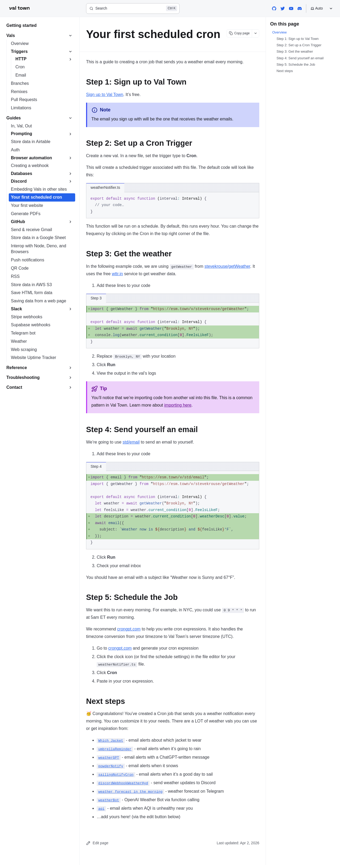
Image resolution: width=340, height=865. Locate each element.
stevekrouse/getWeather (227, 266)
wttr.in (117, 273)
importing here (177, 405)
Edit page (97, 843)
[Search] (133, 8)
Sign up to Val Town (104, 94)
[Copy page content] (239, 33)
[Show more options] (255, 33)
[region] (172, 325)
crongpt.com (129, 629)
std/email (131, 442)
